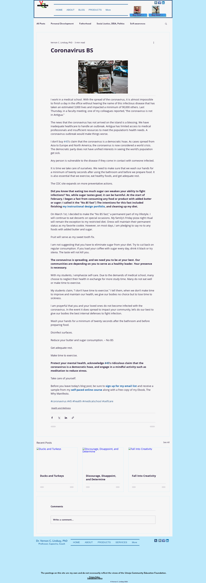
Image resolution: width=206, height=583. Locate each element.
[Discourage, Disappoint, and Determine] (103, 459)
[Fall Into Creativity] (149, 459)
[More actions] (153, 42)
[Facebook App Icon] (159, 2)
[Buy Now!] (138, 15)
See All (166, 442)
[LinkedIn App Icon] (163, 2)
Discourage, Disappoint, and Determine (101, 477)
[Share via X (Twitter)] (59, 417)
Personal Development (62, 23)
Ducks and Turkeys (52, 476)
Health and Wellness (61, 408)
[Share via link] (72, 417)
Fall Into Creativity (144, 476)
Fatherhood (85, 23)
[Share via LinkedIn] (66, 417)
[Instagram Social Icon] (155, 2)
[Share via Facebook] (52, 417)
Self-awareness (137, 23)
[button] (166, 23)
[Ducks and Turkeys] (57, 459)
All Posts (41, 23)
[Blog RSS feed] (155, 540)
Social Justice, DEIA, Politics (110, 23)
